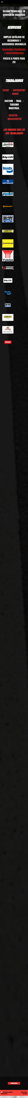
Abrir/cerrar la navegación (14, 2)
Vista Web (25, 1093)
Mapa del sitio (4, 1093)
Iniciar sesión (24, 1092)
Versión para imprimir (7, 1092)
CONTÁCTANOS (14, 1083)
